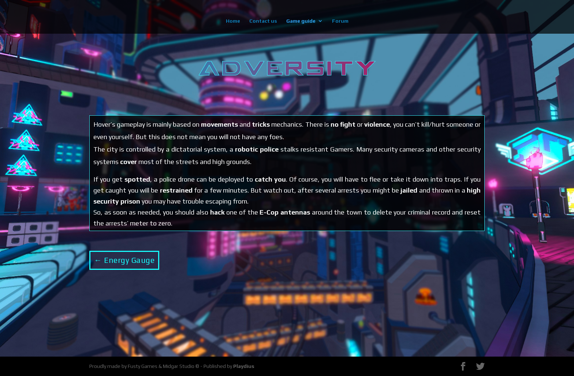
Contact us (263, 21)
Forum (340, 21)
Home (233, 21)
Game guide (301, 21)
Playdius (243, 366)
